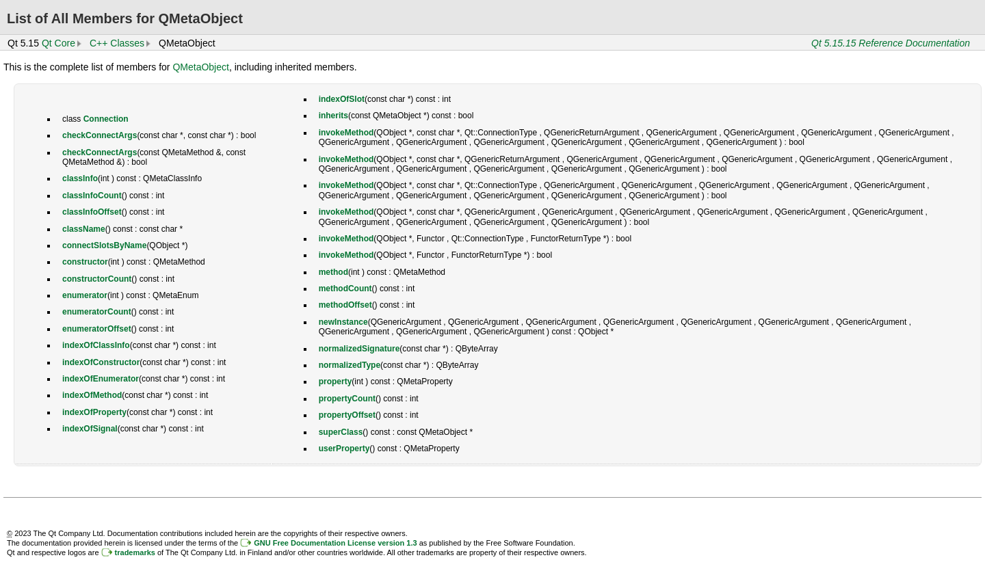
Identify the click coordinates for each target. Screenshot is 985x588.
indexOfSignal (90, 428)
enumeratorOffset (96, 329)
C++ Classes (117, 43)
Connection (106, 119)
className (83, 229)
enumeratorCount (96, 312)
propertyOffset (347, 415)
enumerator (84, 295)
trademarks (135, 552)
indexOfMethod (92, 395)
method (333, 272)
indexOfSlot (342, 99)
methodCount (345, 288)
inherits (333, 115)
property (335, 381)
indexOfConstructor (101, 362)
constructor (85, 262)
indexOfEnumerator (100, 379)
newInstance (343, 322)
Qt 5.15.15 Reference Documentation (890, 43)
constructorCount (96, 279)
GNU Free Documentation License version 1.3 (335, 543)
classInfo (80, 178)
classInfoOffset (92, 212)
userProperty (344, 448)
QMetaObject (200, 67)
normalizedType (349, 365)
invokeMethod (346, 132)
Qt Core (58, 43)
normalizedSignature (359, 348)
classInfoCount (92, 195)
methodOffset (345, 305)
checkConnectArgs (99, 135)
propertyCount (347, 398)
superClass (341, 432)
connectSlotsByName (104, 245)
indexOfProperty (94, 412)
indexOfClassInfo (96, 345)
